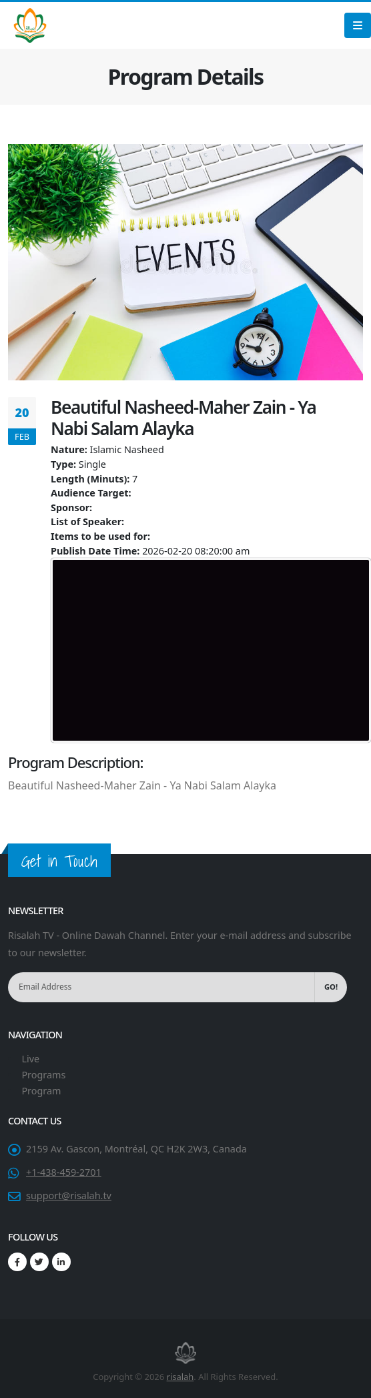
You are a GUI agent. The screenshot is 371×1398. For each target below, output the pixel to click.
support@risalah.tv (68, 1195)
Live (30, 1058)
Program (41, 1090)
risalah (180, 1377)
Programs (43, 1074)
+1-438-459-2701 (63, 1172)
